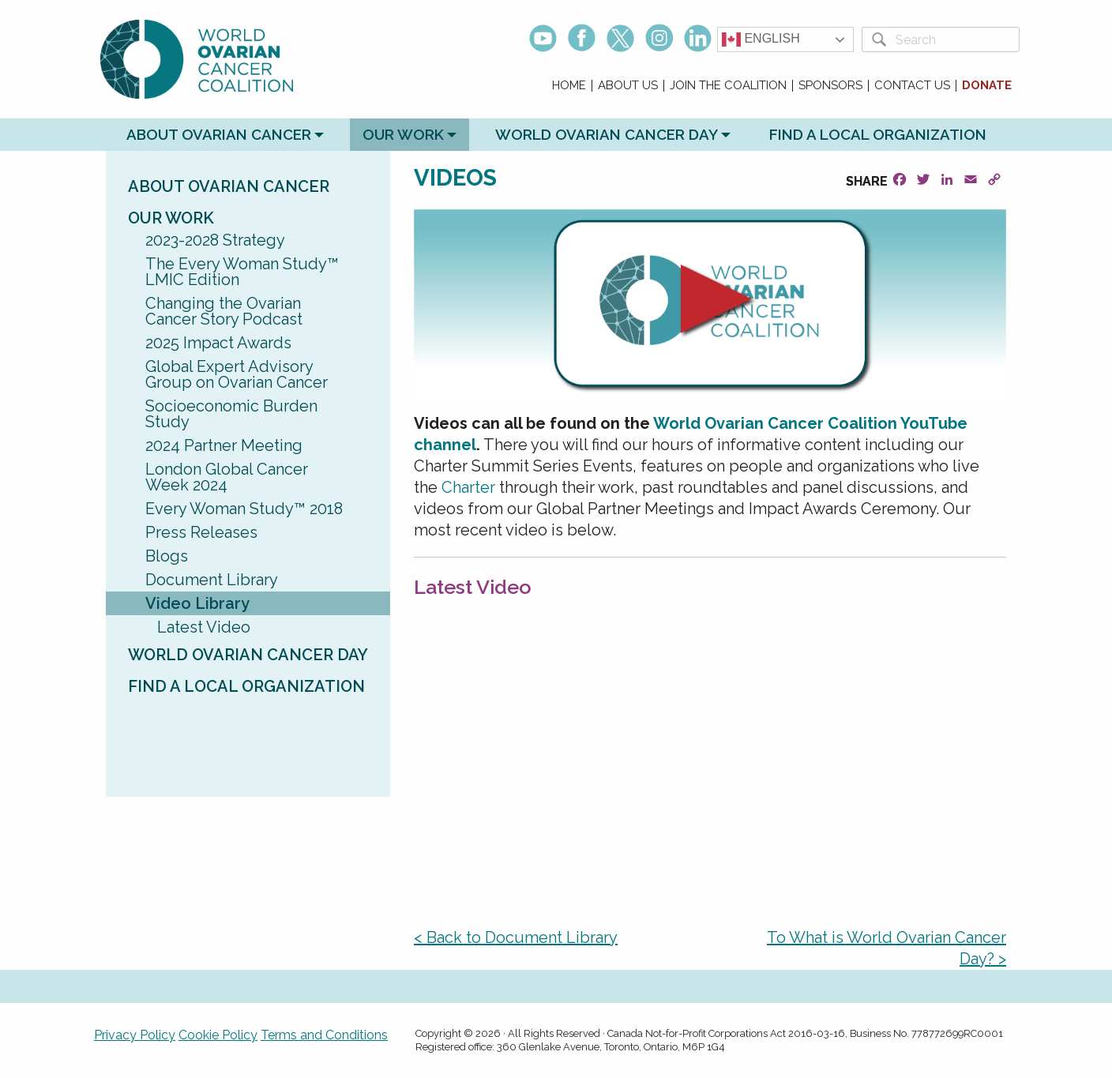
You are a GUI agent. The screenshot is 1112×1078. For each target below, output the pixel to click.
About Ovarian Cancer (218, 134)
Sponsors (830, 86)
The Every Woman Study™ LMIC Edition (242, 271)
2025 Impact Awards (218, 342)
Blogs (166, 556)
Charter (468, 487)
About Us (628, 86)
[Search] (954, 39)
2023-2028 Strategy (215, 240)
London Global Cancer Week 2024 (226, 477)
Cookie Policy (217, 1034)
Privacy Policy (134, 1034)
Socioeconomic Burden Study (231, 413)
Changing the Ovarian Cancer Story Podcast (223, 311)
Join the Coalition (728, 86)
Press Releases (201, 532)
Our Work (403, 134)
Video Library (197, 603)
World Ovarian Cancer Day (606, 134)
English (761, 39)
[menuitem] (569, 86)
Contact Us (912, 86)
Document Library (211, 579)
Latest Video (203, 627)
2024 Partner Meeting (223, 445)
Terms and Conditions (324, 1034)
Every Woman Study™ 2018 (244, 508)
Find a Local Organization (877, 134)
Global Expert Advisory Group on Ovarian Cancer (236, 374)
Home (569, 86)
